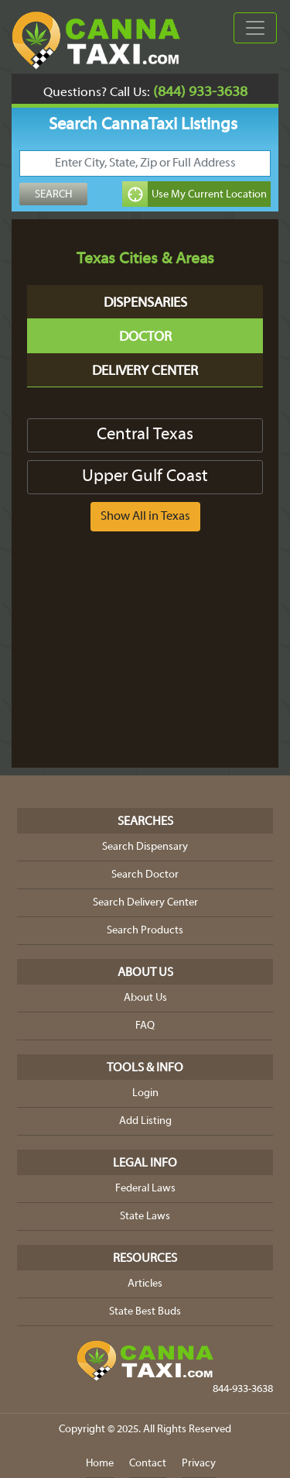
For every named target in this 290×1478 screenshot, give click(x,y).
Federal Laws (145, 1188)
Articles (145, 1284)
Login (145, 1093)
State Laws (145, 1216)
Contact (147, 1463)
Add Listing (145, 1121)
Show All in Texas (145, 516)
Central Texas (145, 435)
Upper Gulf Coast (145, 477)
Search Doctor (145, 875)
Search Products (145, 931)
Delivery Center (145, 371)
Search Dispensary (145, 847)
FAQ (145, 1026)
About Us (145, 998)
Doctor (145, 337)
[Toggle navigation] (255, 27)
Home (100, 1463)
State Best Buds (145, 1312)
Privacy (199, 1463)
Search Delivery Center (145, 903)
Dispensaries (145, 303)
